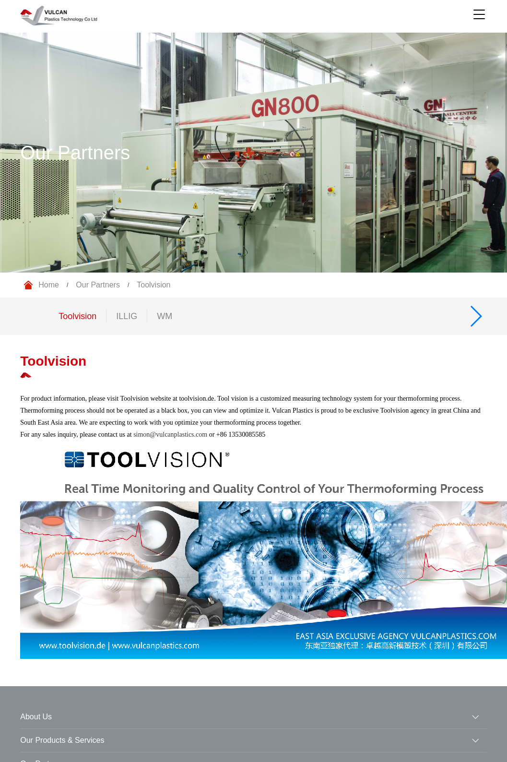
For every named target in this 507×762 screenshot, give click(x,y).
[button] (475, 316)
